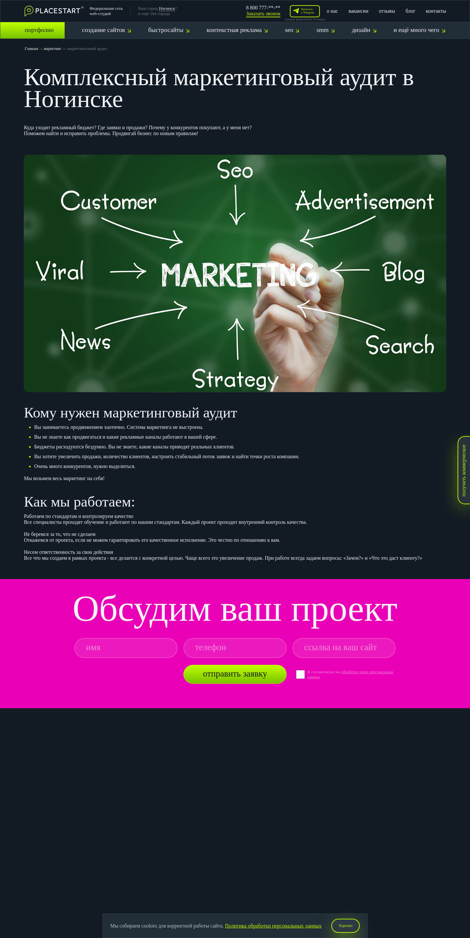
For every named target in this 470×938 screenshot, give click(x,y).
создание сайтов (106, 29)
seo (292, 29)
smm (326, 29)
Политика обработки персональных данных (271, 925)
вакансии (358, 11)
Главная (31, 48)
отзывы (387, 11)
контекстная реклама (237, 29)
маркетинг (55, 48)
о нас (332, 11)
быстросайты (168, 29)
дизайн (364, 29)
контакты (436, 11)
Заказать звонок (263, 13)
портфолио (39, 29)
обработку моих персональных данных (339, 674)
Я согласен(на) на (324, 671)
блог (410, 11)
